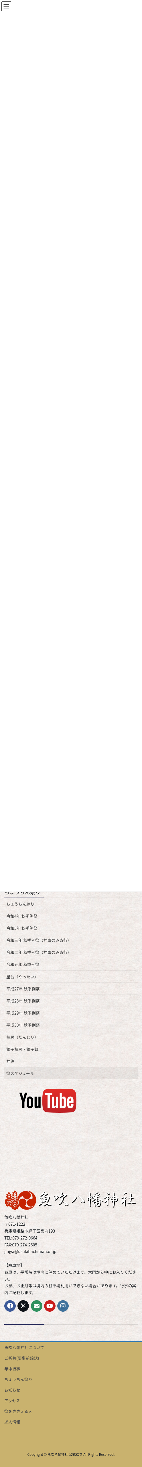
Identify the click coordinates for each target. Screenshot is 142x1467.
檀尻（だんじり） (22, 1037)
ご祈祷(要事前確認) (21, 1358)
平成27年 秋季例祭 (23, 989)
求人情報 (12, 1422)
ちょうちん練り (20, 904)
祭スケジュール (20, 1073)
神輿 (10, 1061)
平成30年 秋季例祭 (23, 1025)
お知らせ (12, 1390)
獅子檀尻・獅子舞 (22, 1049)
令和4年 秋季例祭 (22, 916)
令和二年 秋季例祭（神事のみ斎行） (38, 952)
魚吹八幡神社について (24, 1347)
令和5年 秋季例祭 (22, 928)
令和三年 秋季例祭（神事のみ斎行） (38, 940)
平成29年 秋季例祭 (23, 1013)
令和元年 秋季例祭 (22, 964)
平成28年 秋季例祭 (23, 1001)
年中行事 (12, 1369)
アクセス (12, 1400)
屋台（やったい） (22, 977)
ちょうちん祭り (22, 892)
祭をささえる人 (18, 1411)
